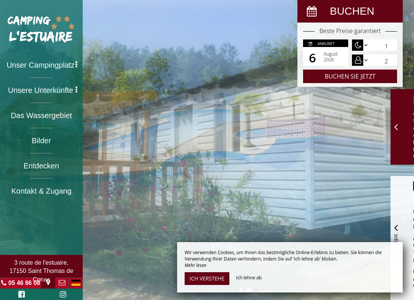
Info (396, 233)
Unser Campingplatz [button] (41, 65)
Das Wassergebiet (41, 115)
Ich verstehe (207, 278)
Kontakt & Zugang (41, 191)
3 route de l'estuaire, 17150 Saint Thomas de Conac (41, 271)
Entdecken (41, 166)
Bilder (41, 140)
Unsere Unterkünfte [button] (42, 90)
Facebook (20, 295)
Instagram (61, 295)
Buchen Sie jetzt (350, 76)
